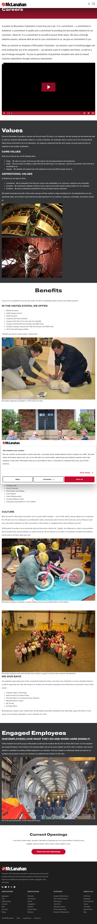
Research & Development (61, 912)
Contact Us (37, 918)
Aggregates (5, 896)
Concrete (4, 904)
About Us (88, 892)
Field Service (58, 901)
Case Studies (32, 899)
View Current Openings (48, 852)
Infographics (31, 904)
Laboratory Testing (59, 907)
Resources (33, 892)
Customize (48, 479)
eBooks (30, 901)
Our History (87, 896)
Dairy (3, 907)
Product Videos (32, 909)
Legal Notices (27, 918)
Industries (7, 892)
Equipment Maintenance (61, 896)
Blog (85, 912)
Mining (4, 912)
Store (18, 918)
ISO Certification (88, 901)
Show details (85, 473)
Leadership (87, 899)
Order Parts (57, 904)
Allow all (79, 479)
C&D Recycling (6, 901)
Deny (18, 479)
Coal (3, 899)
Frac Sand (5, 909)
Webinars (30, 912)
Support (58, 892)
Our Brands (87, 907)
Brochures (31, 896)
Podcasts (30, 907)
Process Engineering (60, 909)
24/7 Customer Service (61, 899)
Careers (86, 904)
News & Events (88, 909)
